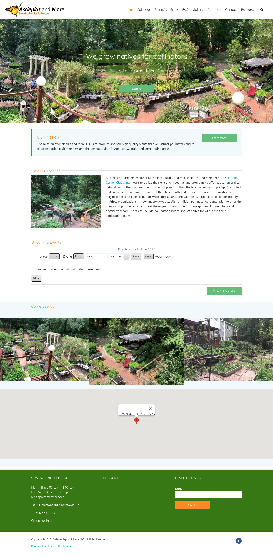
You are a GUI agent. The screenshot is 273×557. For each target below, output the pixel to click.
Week (158, 256)
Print (136, 257)
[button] (261, 9)
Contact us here (41, 521)
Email (179, 488)
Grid (67, 257)
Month (148, 256)
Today (54, 256)
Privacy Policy (38, 546)
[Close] (150, 408)
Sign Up (192, 505)
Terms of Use (55, 546)
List (78, 257)
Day (168, 256)
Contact (68, 546)
